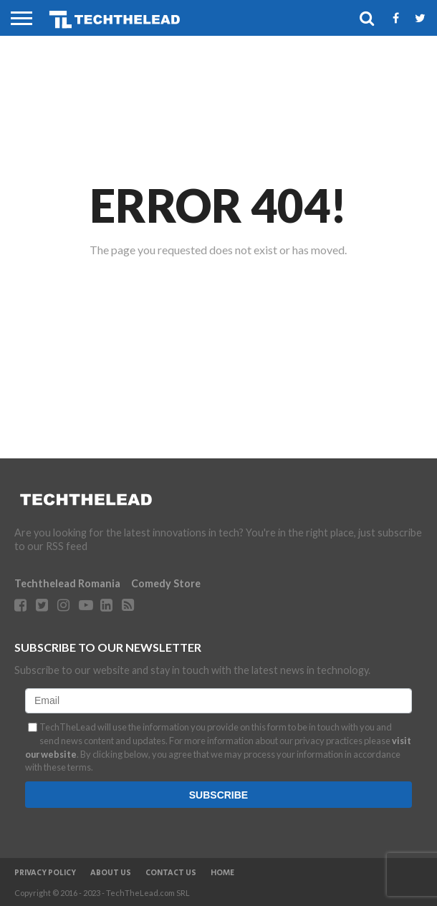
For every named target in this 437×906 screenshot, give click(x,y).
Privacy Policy (45, 873)
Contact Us (170, 873)
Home (222, 873)
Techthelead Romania (67, 583)
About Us (110, 873)
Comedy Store (166, 583)
